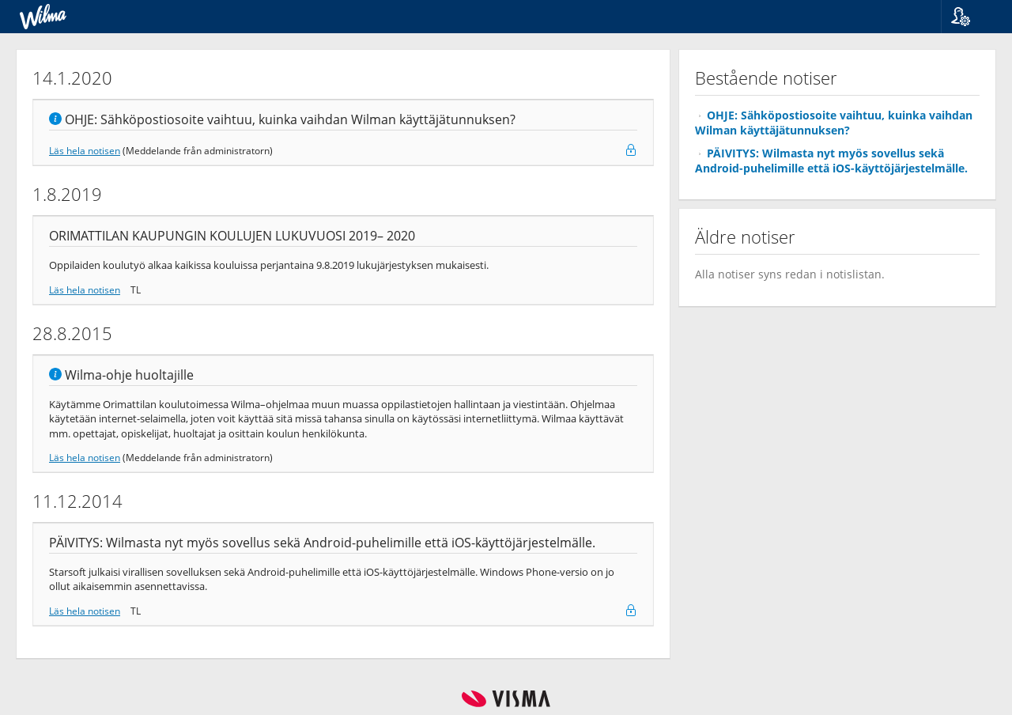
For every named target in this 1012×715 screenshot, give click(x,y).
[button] (970, 16)
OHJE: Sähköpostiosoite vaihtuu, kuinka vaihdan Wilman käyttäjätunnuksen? (833, 123)
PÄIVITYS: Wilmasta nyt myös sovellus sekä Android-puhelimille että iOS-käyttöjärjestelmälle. (831, 161)
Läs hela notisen (84, 150)
